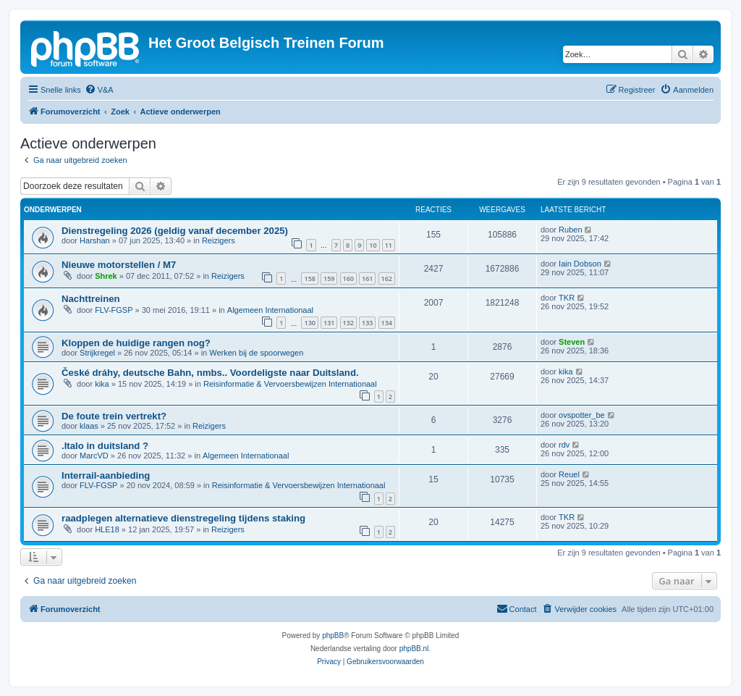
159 (328, 278)
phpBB (333, 636)
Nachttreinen (91, 298)
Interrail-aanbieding (106, 475)
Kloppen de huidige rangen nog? (136, 342)
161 (367, 278)
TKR (567, 297)
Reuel (569, 474)
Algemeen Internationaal (270, 310)
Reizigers (218, 240)
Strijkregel (97, 352)
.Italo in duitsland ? (105, 445)
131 (328, 322)
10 (372, 245)
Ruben (570, 229)
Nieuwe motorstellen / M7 (119, 264)
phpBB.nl (414, 649)
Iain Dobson (580, 263)
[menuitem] (99, 89)
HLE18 (107, 529)
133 (367, 322)
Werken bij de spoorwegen (256, 352)
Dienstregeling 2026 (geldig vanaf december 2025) (175, 230)
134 (386, 322)
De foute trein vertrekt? (114, 416)
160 (348, 278)
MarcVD (94, 455)
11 (388, 245)
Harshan (95, 240)
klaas (89, 426)
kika (102, 384)
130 (309, 322)
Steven (572, 341)
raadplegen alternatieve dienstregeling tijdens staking (183, 518)
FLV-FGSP (113, 310)
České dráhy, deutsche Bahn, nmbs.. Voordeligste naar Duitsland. (210, 372)
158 (309, 278)
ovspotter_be (582, 415)
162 (386, 278)
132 (348, 322)
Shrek (106, 276)
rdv (564, 444)
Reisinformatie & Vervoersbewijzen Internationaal (290, 384)
